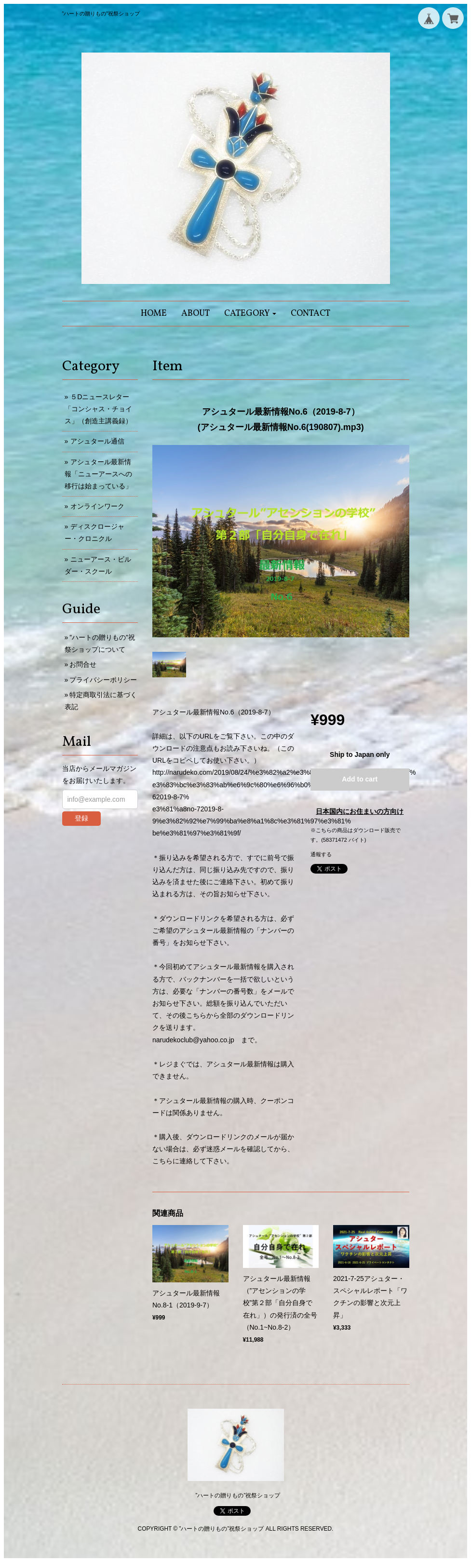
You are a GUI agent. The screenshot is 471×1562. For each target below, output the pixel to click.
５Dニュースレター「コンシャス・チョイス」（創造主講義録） (98, 409)
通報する (321, 854)
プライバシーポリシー (103, 680)
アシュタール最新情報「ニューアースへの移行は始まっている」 (98, 474)
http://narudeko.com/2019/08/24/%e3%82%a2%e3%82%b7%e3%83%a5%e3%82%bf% (284, 772)
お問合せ (82, 664)
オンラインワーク (97, 506)
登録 (81, 818)
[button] (250, 313)
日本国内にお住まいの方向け (360, 811)
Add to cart (359, 779)
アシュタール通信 (97, 441)
